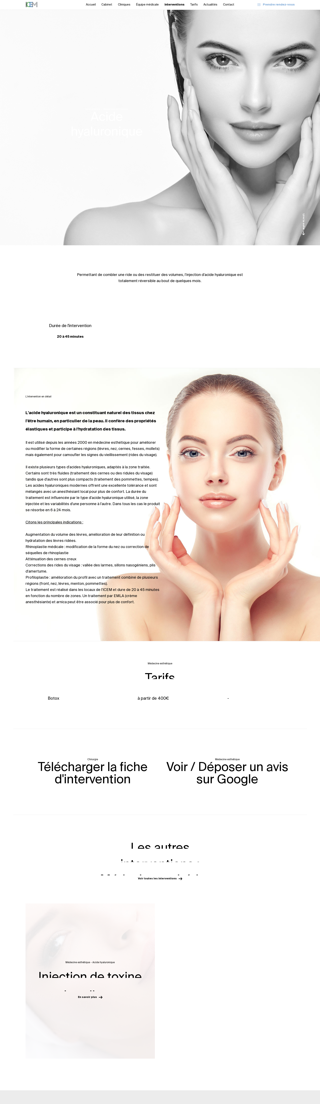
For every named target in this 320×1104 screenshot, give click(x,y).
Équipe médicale (147, 4)
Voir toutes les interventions (160, 879)
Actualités (210, 4)
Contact (228, 4)
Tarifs (194, 4)
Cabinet (106, 4)
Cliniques (124, 4)
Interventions (174, 4)
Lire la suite (303, 224)
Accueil (91, 4)
